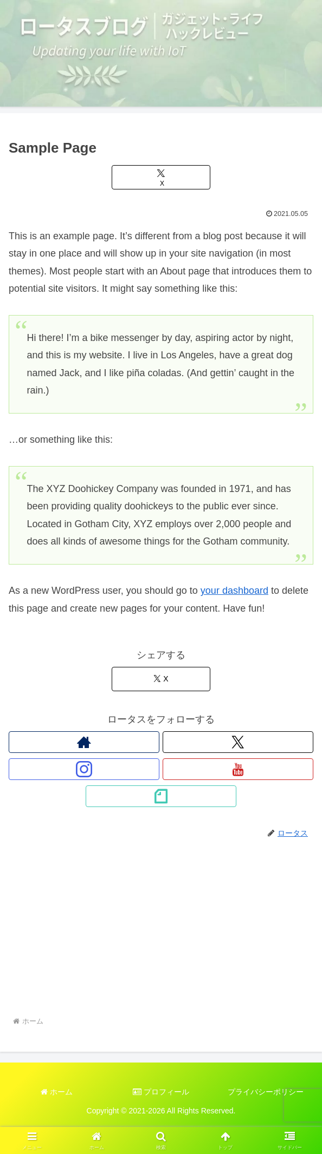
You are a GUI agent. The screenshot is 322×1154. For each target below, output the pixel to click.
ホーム (57, 1091)
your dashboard (234, 590)
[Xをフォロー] (238, 742)
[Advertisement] (161, 933)
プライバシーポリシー (266, 1091)
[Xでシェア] (161, 177)
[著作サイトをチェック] (84, 742)
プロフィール (161, 1091)
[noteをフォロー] (161, 796)
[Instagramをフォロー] (84, 769)
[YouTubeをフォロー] (238, 769)
